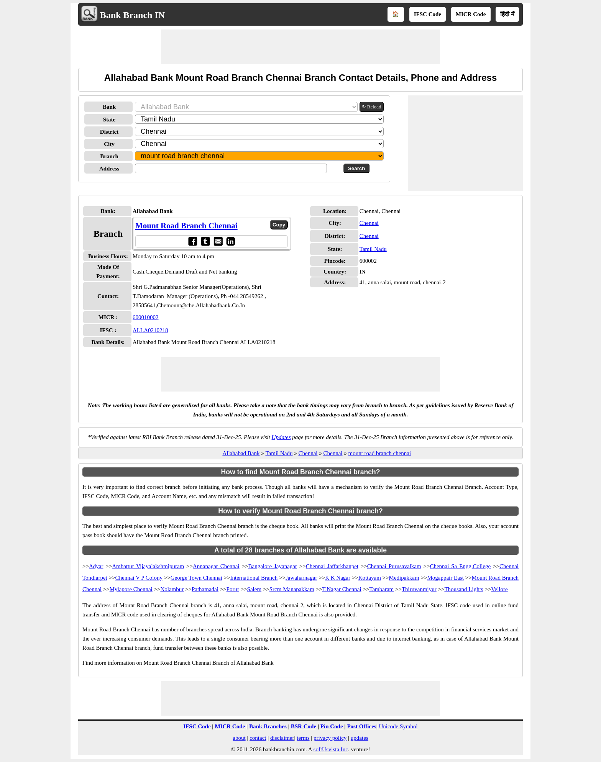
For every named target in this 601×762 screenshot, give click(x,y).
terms (303, 738)
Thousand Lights (463, 589)
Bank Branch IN (132, 15)
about (239, 738)
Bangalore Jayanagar (272, 566)
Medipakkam (404, 578)
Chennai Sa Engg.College (460, 566)
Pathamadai (205, 589)
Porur (233, 589)
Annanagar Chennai (216, 566)
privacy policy (330, 738)
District (109, 132)
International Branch (254, 578)
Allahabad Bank (240, 453)
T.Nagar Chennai (341, 589)
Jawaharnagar (301, 578)
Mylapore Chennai (131, 589)
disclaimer (282, 738)
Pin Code (331, 726)
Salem (254, 589)
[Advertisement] (300, 46)
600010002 (146, 317)
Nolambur (172, 589)
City (109, 144)
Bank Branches (268, 726)
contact (258, 738)
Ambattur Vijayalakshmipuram (148, 566)
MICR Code (471, 14)
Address (109, 169)
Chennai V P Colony (139, 578)
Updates (281, 437)
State (109, 119)
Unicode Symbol (398, 726)
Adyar (96, 566)
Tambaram (381, 589)
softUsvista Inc (331, 749)
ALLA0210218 (150, 330)
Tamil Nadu (373, 249)
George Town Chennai (196, 578)
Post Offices (361, 726)
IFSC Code (427, 14)
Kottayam (369, 578)
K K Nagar (337, 578)
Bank (109, 107)
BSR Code (303, 726)
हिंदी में (507, 14)
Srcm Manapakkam (291, 589)
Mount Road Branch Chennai (186, 225)
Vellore (499, 589)
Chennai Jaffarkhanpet (332, 566)
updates (359, 738)
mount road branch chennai (379, 453)
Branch (109, 156)
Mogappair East (445, 578)
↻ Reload (371, 107)
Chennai (369, 223)
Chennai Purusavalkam (394, 566)
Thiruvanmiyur (419, 589)
